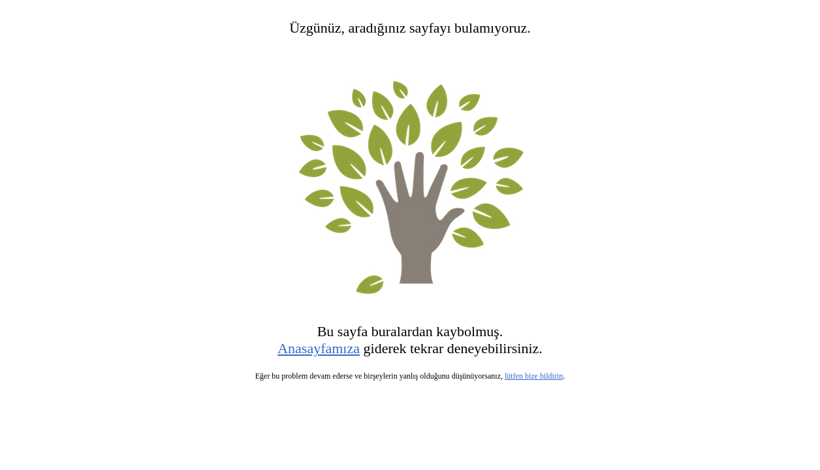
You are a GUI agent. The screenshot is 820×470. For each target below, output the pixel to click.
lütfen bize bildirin (534, 376)
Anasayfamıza (318, 348)
